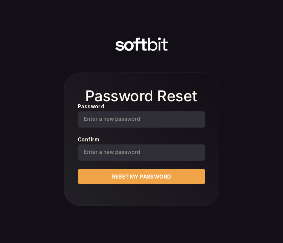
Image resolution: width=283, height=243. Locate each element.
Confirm (89, 139)
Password (91, 106)
